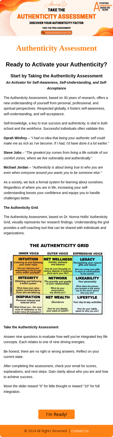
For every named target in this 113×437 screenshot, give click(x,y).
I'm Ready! (56, 414)
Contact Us (80, 431)
